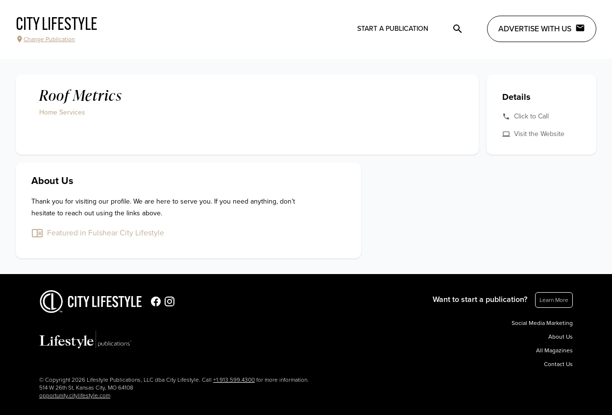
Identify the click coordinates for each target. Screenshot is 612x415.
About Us (560, 336)
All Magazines (554, 350)
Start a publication (392, 28)
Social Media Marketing (542, 323)
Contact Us (558, 364)
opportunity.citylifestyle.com (74, 395)
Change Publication (45, 39)
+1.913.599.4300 (234, 379)
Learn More (553, 300)
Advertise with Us (541, 28)
